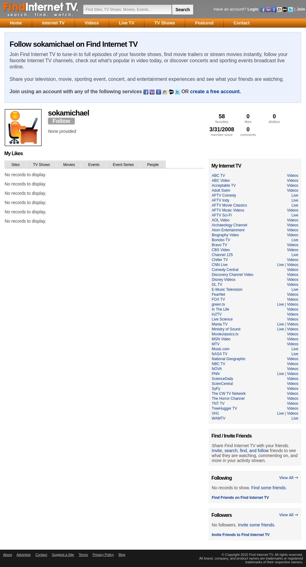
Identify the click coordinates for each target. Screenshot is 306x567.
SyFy (216, 388)
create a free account (215, 91)
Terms (83, 554)
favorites (222, 118)
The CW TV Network (229, 393)
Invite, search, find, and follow (240, 450)
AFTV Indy (220, 200)
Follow (61, 121)
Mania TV (219, 324)
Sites (15, 165)
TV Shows (41, 165)
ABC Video (221, 180)
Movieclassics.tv (225, 334)
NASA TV (219, 354)
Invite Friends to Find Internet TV (241, 535)
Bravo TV (219, 245)
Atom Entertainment (228, 230)
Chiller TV (220, 260)
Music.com (220, 349)
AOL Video (220, 220)
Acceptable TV (224, 185)
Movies (69, 165)
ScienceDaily (222, 379)
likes (248, 118)
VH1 (215, 413)
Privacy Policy (103, 554)
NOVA (217, 369)
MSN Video (221, 339)
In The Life (220, 309)
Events (94, 165)
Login (253, 9)
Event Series (123, 165)
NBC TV (218, 364)
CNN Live (219, 265)
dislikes (274, 118)
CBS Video (221, 250)
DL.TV (217, 284)
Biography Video (225, 235)
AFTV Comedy (224, 195)
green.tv (218, 304)
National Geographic (228, 359)
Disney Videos (224, 279)
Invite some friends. (256, 524)
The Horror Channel (228, 398)
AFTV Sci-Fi (222, 215)
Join (301, 9)
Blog (121, 554)
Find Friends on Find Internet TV (240, 497)
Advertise (23, 554)
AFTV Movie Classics (229, 205)
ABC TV (218, 175)
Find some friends (268, 487)
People (153, 165)
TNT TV (218, 403)
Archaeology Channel (229, 225)
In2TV (217, 314)
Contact (41, 554)
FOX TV (218, 299)
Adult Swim (221, 190)
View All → (288, 477)
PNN (215, 374)
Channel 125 (222, 255)
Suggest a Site (63, 554)
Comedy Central (225, 270)
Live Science (222, 319)
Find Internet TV (41, 9)
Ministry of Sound (226, 329)
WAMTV (218, 418)
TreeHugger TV (224, 408)
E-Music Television (227, 289)
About (7, 554)
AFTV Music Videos (228, 210)
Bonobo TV (221, 240)
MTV (215, 344)
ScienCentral (222, 384)
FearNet (218, 294)
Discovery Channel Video (232, 275)
